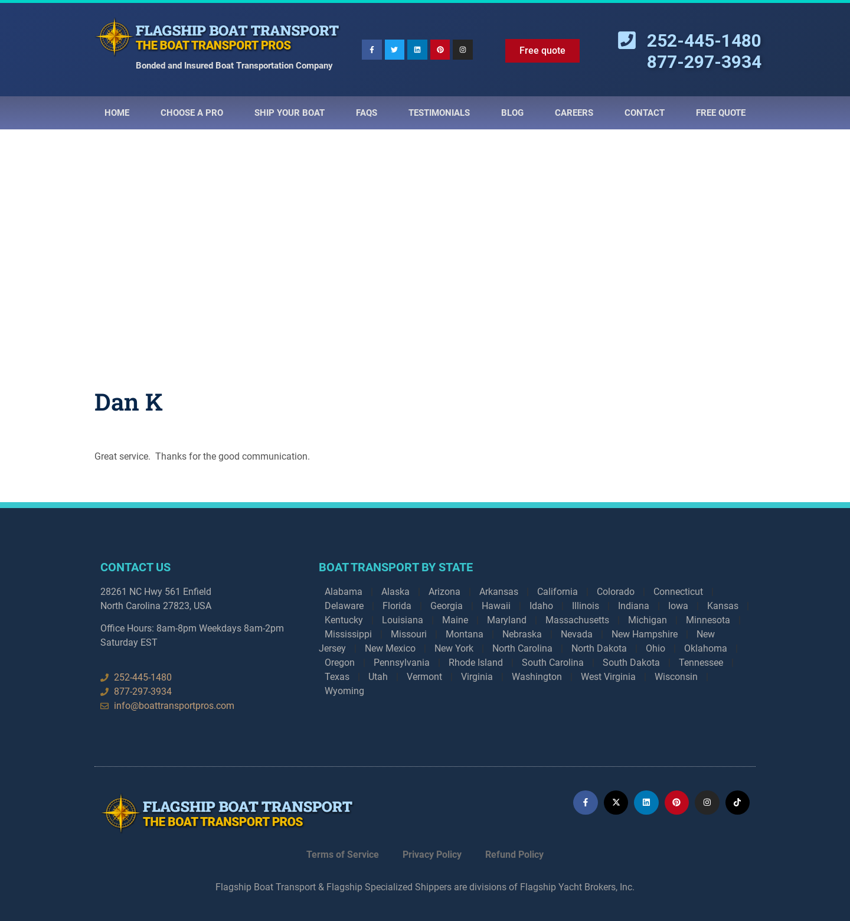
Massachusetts (577, 620)
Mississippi (348, 634)
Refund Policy (514, 854)
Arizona (444, 591)
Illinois (585, 605)
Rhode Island (476, 662)
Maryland (507, 620)
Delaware (344, 605)
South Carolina (553, 662)
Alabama (343, 591)
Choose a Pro (192, 113)
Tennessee (701, 662)
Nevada (577, 634)
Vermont (424, 676)
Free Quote (721, 113)
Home (116, 113)
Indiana (633, 605)
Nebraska (522, 634)
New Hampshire (645, 634)
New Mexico (390, 648)
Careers (574, 113)
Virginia (477, 676)
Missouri (409, 634)
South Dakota (631, 662)
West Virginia (608, 676)
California (557, 591)
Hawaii (496, 605)
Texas (337, 676)
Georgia (446, 605)
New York (453, 648)
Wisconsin (676, 676)
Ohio (655, 648)
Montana (464, 634)
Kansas (722, 605)
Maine (455, 620)
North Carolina (522, 648)
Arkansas (498, 591)
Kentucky (344, 620)
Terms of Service (342, 854)
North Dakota (599, 648)
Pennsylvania (402, 662)
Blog (512, 113)
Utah (378, 676)
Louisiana (402, 620)
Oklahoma (705, 648)
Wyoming (344, 691)
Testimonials (439, 113)
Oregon (340, 662)
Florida (396, 605)
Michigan (647, 620)
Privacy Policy (432, 854)
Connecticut (678, 591)
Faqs (366, 113)
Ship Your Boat (289, 113)
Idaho (541, 605)
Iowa (678, 605)
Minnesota (708, 620)
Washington (537, 676)
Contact (645, 113)
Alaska (395, 591)
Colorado (616, 591)
